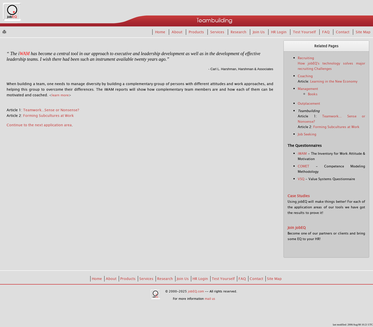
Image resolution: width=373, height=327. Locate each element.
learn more (60, 95)
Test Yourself (305, 32)
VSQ (301, 179)
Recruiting (306, 58)
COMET (303, 166)
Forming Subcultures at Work (48, 115)
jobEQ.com (196, 291)
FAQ (326, 32)
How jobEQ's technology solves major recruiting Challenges (331, 66)
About (177, 32)
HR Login (279, 32)
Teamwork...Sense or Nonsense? (51, 110)
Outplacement (309, 103)
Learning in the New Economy (333, 81)
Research (239, 32)
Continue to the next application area (39, 125)
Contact (343, 32)
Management (308, 88)
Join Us (259, 32)
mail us (210, 298)
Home (160, 32)
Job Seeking (307, 134)
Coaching (305, 76)
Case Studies (299, 196)
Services (217, 32)
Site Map (363, 32)
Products (197, 32)
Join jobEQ (297, 227)
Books (313, 94)
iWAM (302, 153)
